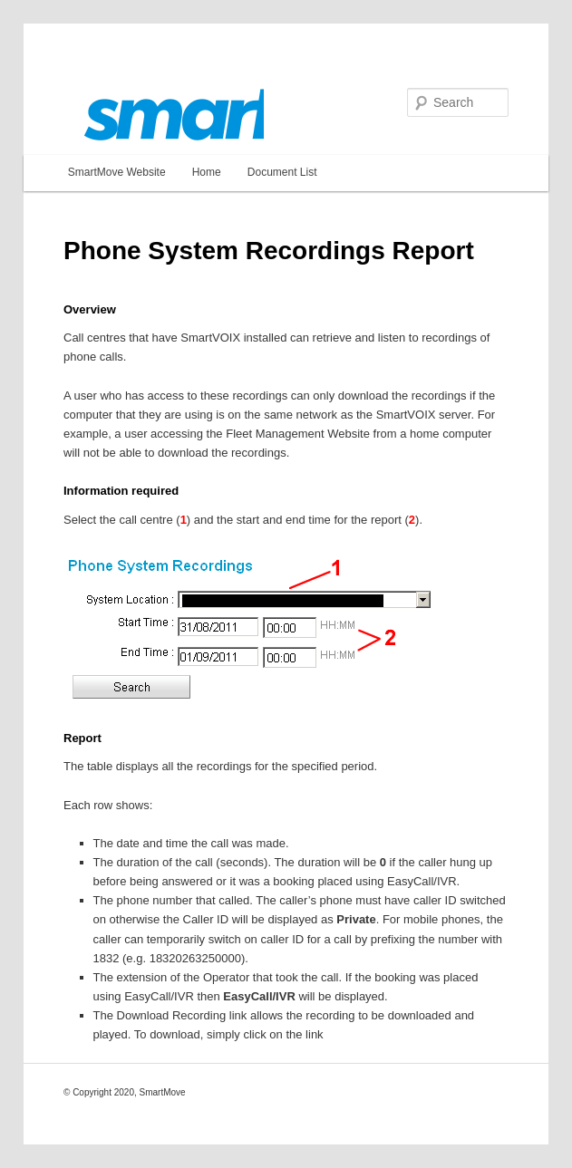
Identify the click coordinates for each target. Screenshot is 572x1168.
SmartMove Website (117, 172)
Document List (282, 172)
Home (206, 172)
